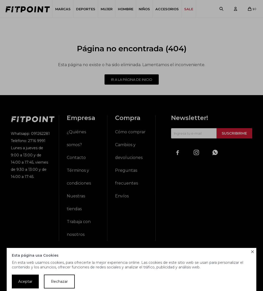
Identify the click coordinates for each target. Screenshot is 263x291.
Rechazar (59, 281)
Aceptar (25, 281)
